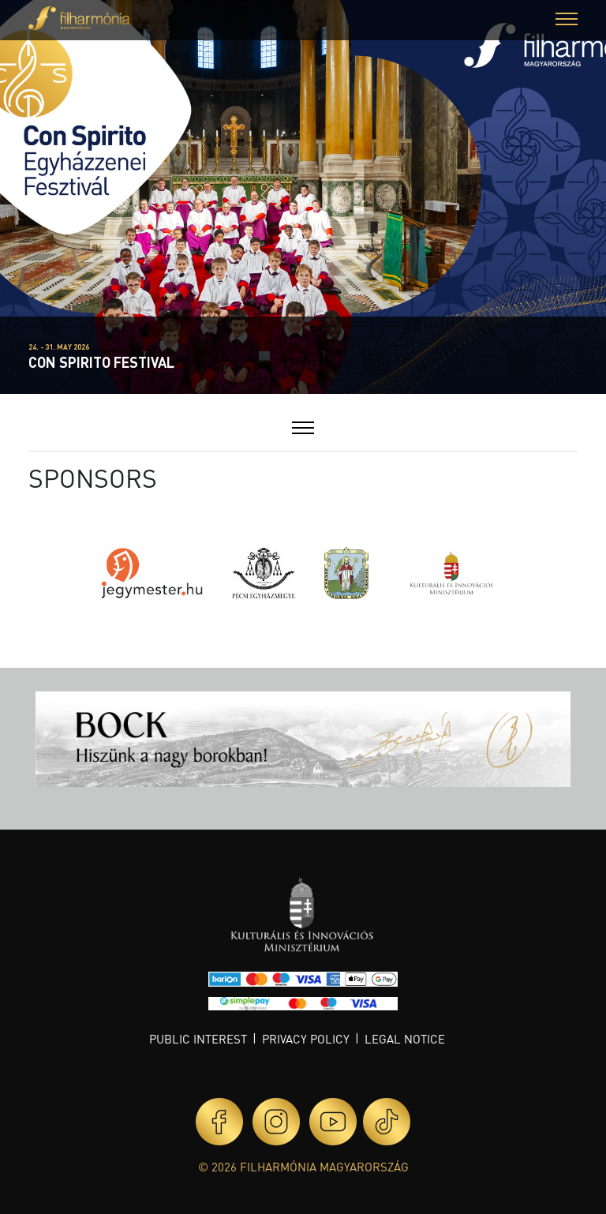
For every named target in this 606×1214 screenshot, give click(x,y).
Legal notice (405, 1039)
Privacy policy (306, 1039)
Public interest (198, 1039)
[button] (567, 21)
